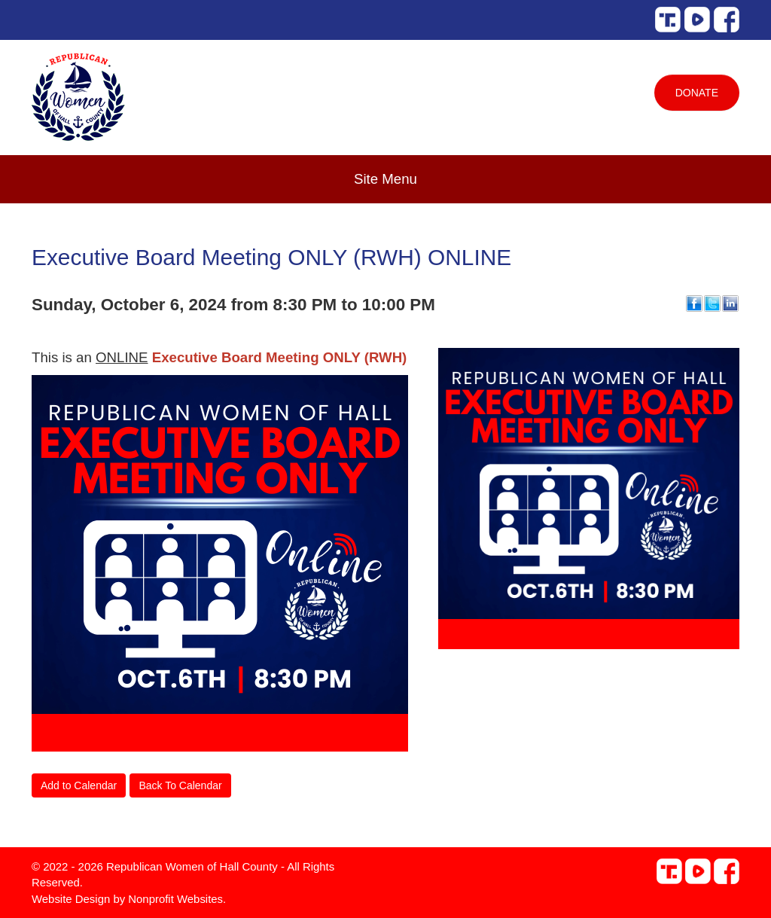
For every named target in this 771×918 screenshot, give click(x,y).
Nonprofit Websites (175, 898)
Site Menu (385, 179)
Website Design (72, 898)
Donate (696, 93)
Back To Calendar (180, 785)
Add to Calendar (79, 785)
